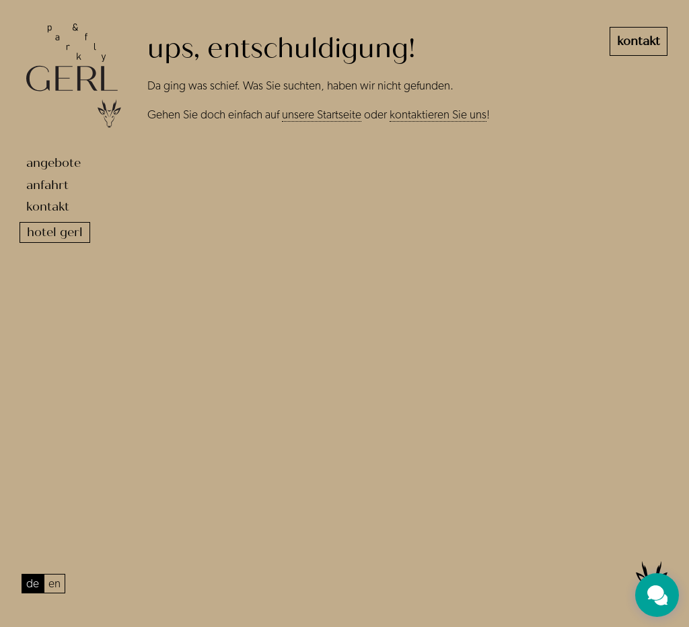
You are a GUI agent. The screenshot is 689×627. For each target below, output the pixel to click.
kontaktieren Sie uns (438, 115)
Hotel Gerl (55, 232)
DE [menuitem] (32, 584)
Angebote (53, 162)
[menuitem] (32, 584)
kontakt (638, 41)
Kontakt (47, 206)
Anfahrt (47, 185)
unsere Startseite (321, 115)
